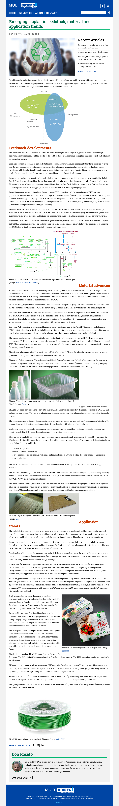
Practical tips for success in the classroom (93, 52)
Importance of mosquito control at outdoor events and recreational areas (93, 46)
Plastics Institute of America (27, 282)
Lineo (18, 519)
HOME (12, 13)
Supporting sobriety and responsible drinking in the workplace (91, 65)
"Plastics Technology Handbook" (58, 771)
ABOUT (39, 13)
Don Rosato (15, 34)
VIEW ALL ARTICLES (87, 71)
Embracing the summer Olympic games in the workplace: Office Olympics (93, 58)
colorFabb (60, 739)
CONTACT (51, 13)
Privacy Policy (59, 802)
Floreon (25, 404)
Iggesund (65, 651)
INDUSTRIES (25, 13)
